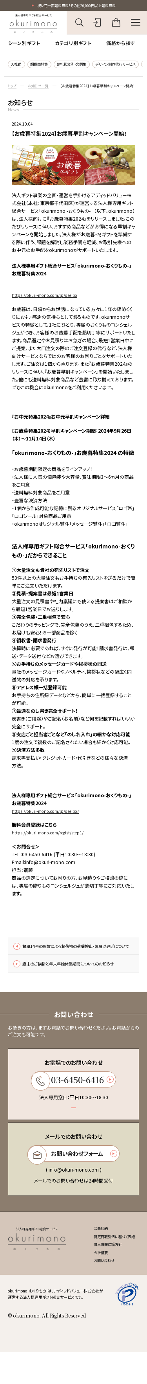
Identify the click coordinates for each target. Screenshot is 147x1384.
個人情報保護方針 (101, 1274)
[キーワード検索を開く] (79, 23)
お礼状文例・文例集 (83, 66)
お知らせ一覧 (40, 89)
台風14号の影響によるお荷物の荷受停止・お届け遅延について (72, 953)
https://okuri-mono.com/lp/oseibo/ (51, 813)
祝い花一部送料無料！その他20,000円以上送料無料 (76, 6)
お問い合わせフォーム (72, 1179)
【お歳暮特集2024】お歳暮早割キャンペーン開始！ (105, 89)
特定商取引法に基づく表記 (109, 1265)
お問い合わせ (97, 1292)
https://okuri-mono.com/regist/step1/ (53, 835)
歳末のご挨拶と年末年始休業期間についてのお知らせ (72, 980)
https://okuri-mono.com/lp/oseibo (50, 298)
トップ (13, 89)
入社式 (17, 66)
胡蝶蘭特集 (45, 66)
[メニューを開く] (135, 23)
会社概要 (93, 1283)
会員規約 (93, 1256)
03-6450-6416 (72, 1101)
